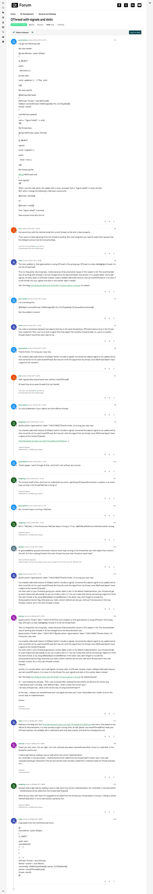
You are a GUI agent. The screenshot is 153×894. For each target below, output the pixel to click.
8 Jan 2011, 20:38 (35, 260)
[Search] (3, 32)
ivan (20, 228)
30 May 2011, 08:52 (36, 819)
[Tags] (3, 13)
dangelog (22, 422)
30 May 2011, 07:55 (38, 616)
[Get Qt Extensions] (3, 37)
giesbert (21, 547)
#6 (115, 348)
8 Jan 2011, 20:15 (40, 40)
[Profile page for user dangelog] (14, 423)
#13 (115, 522)
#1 (115, 40)
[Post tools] (114, 221)
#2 (115, 228)
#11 (115, 478)
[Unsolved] (3, 42)
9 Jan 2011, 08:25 (37, 547)
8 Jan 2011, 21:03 (40, 405)
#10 (115, 461)
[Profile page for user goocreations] (14, 42)
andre (21, 260)
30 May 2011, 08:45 (38, 743)
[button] (3, 891)
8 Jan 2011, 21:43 (38, 522)
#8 (115, 405)
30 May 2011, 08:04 (36, 721)
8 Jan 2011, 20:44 (35, 325)
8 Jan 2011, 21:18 (40, 461)
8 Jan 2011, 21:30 (38, 478)
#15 (115, 574)
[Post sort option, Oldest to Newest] (21, 32)
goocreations (23, 40)
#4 (115, 299)
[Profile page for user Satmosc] (14, 618)
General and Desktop (18, 25)
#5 (115, 325)
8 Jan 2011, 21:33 (40, 505)
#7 (115, 376)
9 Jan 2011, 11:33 (35, 574)
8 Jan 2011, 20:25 (34, 228)
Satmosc (21, 616)
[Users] (3, 22)
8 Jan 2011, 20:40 (40, 299)
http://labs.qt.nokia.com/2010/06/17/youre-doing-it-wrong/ (56, 285)
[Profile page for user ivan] (14, 230)
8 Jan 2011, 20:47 (40, 348)
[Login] (150, 3)
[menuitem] (150, 3)
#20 (115, 819)
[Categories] (3, 3)
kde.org (36, 246)
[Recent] (3, 8)
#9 (115, 422)
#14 (115, 547)
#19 (115, 784)
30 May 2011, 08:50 (38, 784)
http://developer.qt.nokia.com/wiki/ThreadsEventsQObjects (43, 440)
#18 (115, 743)
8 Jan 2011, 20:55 (34, 376)
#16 (115, 616)
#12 (115, 505)
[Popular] (3, 17)
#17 (115, 721)
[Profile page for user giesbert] (14, 548)
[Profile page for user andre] (14, 262)
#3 (115, 260)
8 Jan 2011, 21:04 (38, 422)
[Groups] (3, 27)
